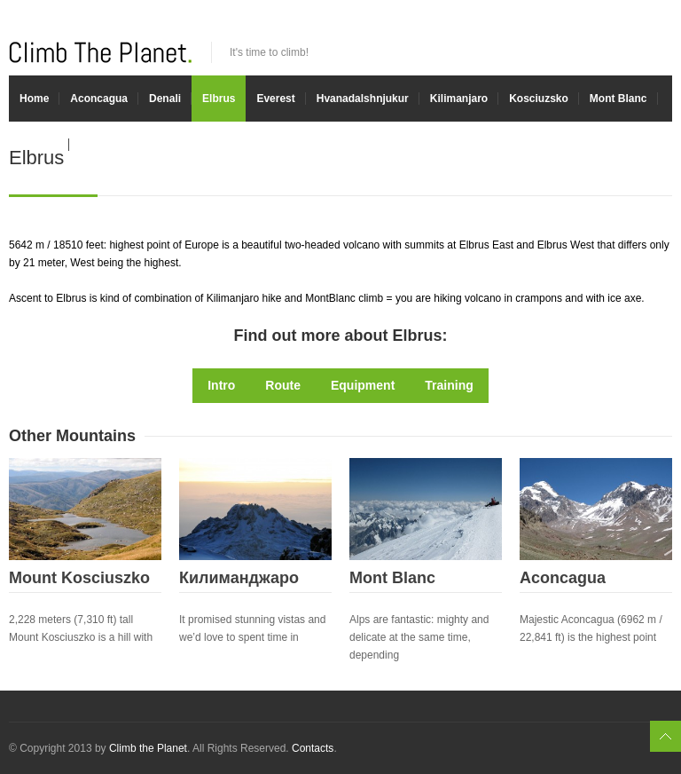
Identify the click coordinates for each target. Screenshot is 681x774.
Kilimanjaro (459, 98)
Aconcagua (99, 98)
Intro (221, 385)
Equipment (363, 385)
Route (283, 385)
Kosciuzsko (538, 98)
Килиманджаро (239, 578)
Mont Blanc (618, 98)
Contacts (312, 748)
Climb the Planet (148, 748)
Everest (275, 98)
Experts (39, 144)
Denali (165, 98)
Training (449, 385)
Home (34, 98)
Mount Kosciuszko (79, 578)
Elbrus (218, 98)
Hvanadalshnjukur (363, 98)
